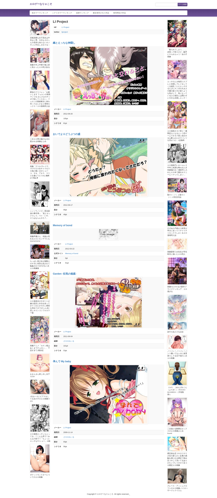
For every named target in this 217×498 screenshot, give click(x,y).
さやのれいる (68, 341)
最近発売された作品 (101, 13)
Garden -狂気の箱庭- (64, 273)
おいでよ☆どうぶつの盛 (66, 134)
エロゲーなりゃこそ (41, 4)
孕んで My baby (62, 361)
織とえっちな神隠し (64, 42)
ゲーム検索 (182, 4)
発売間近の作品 (119, 13)
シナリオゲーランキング (62, 13)
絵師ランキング (82, 13)
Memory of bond (62, 225)
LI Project (65, 27)
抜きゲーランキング (40, 13)
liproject (65, 32)
